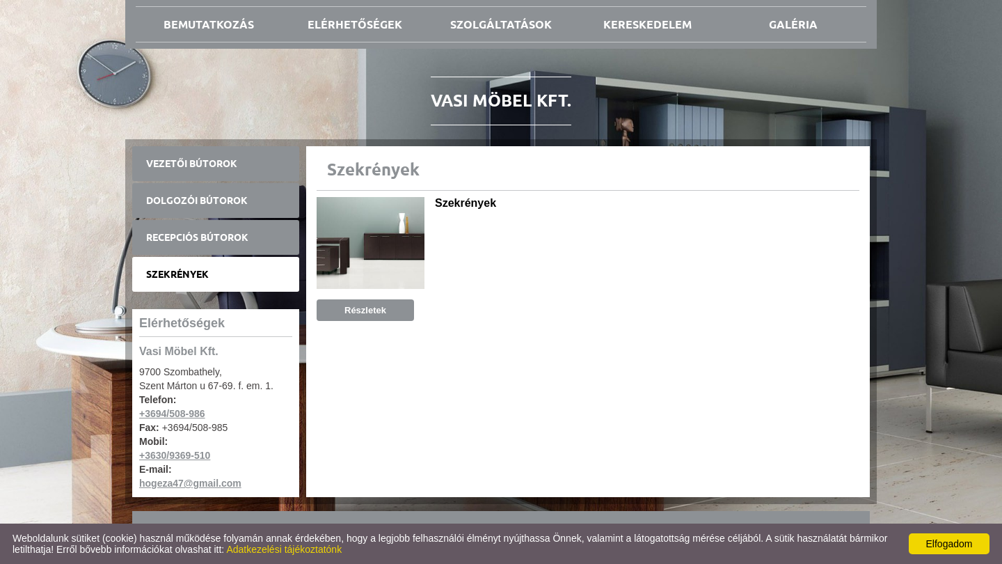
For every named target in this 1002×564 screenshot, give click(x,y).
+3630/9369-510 (174, 455)
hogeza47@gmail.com (190, 483)
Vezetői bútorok (191, 163)
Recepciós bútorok (197, 237)
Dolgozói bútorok (197, 200)
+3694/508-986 (172, 413)
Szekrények (177, 274)
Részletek (365, 310)
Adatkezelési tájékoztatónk (284, 549)
